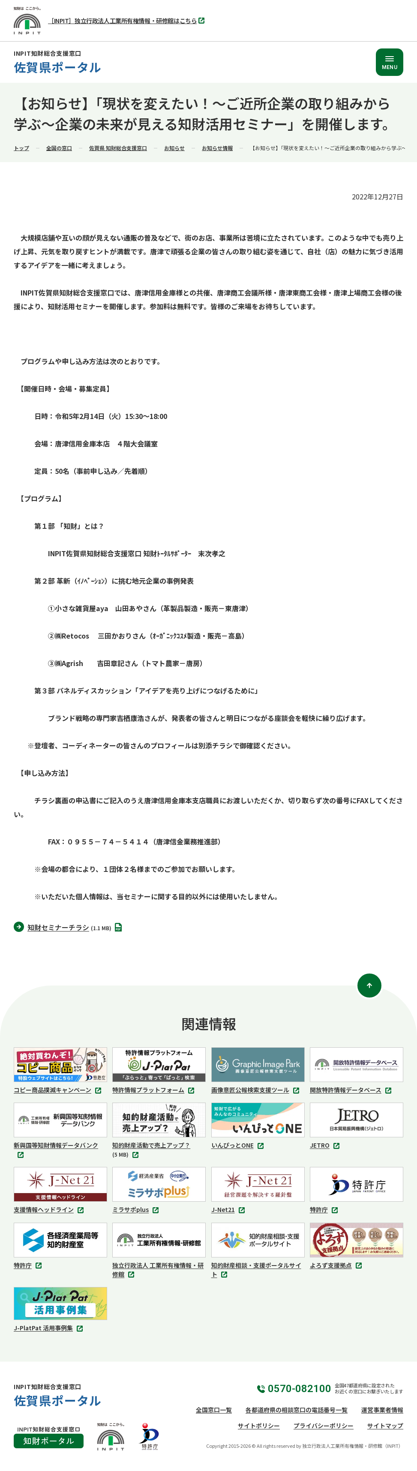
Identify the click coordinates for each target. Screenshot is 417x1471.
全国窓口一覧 (214, 1409)
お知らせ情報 (217, 147)
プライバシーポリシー (324, 1425)
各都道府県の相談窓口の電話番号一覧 (297, 1409)
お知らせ (174, 147)
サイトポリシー (259, 1425)
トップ (21, 147)
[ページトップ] (369, 985)
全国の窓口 (59, 147)
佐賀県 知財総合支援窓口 (118, 147)
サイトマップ (385, 1425)
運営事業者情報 (382, 1409)
